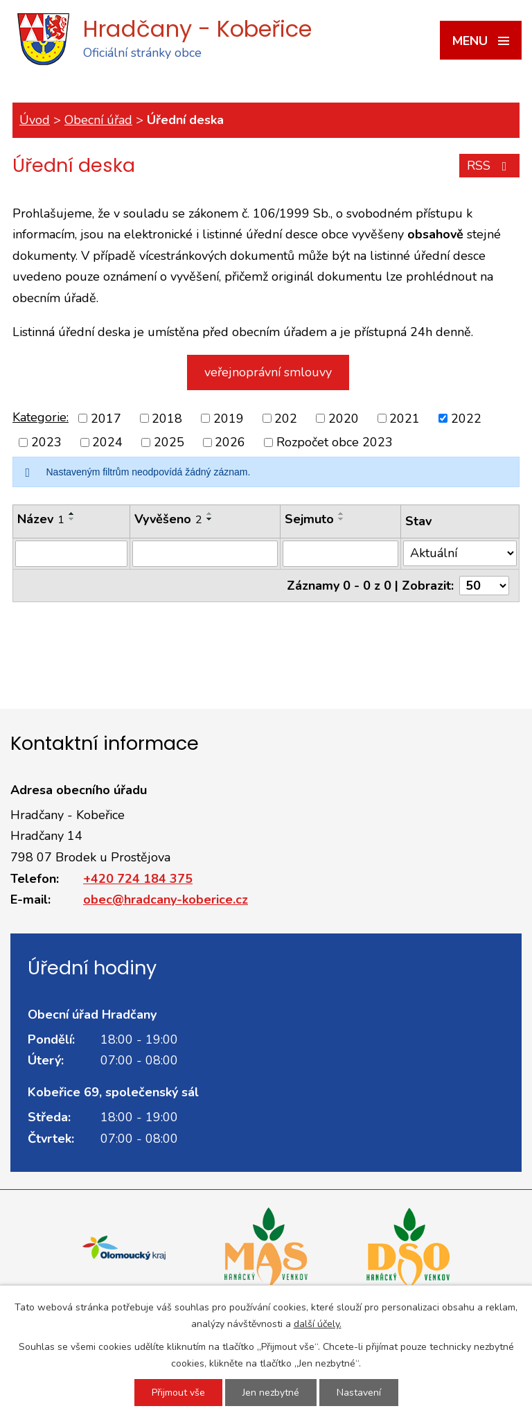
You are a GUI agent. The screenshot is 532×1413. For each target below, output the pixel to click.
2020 (343, 418)
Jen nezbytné (270, 1392)
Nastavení (359, 1392)
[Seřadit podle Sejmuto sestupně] (341, 519)
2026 (230, 442)
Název (40, 519)
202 (285, 418)
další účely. (318, 1324)
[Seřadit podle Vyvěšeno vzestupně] (210, 513)
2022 (466, 418)
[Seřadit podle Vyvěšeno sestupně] (210, 519)
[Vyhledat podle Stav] (460, 553)
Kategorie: (40, 417)
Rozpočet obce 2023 (334, 442)
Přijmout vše (178, 1392)
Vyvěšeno (168, 519)
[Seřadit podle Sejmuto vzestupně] (341, 513)
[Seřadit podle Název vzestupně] (72, 513)
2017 (106, 418)
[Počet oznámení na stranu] (484, 585)
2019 (228, 418)
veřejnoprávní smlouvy (268, 372)
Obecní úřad (98, 120)
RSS (490, 165)
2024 (107, 442)
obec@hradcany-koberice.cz (165, 899)
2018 (167, 418)
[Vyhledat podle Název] (71, 554)
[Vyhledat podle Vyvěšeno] (205, 554)
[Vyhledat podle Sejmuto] (340, 554)
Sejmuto (309, 519)
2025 (169, 442)
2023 (46, 442)
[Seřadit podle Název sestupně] (72, 519)
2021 (404, 418)
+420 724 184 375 (138, 878)
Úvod (34, 120)
